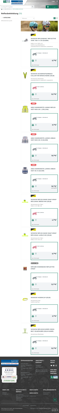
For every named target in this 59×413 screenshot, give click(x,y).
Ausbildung (45, 394)
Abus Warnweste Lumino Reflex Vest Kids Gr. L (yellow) (43, 108)
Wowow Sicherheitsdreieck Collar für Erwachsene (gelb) (42, 75)
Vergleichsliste (33, 396)
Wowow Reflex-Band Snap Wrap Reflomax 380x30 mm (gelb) (43, 200)
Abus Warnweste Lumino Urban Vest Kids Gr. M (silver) (43, 139)
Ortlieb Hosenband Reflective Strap (42, 268)
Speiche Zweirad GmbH (45, 408)
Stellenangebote (47, 392)
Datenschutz (19, 400)
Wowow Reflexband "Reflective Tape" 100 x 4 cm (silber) (43, 39)
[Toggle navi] (2, 1)
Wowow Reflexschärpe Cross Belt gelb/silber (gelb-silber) (42, 330)
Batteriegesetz (19, 397)
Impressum (18, 398)
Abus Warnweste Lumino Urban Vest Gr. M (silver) (43, 170)
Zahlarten (4, 392)
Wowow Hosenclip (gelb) (40, 297)
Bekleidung (7, 9)
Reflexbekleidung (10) (6, 20)
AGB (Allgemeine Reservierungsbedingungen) (22, 395)
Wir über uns (5, 394)
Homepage (26, 405)
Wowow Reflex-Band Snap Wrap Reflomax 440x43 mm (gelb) (43, 234)
